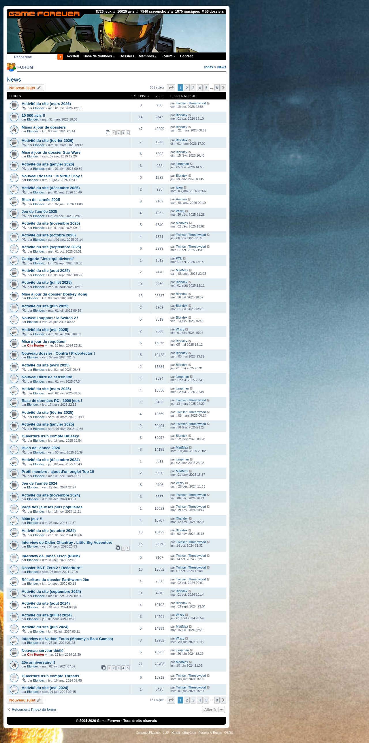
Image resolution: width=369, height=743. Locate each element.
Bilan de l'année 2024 (41, 448)
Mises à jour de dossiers (44, 127)
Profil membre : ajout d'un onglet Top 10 (58, 471)
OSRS (228, 732)
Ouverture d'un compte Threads (50, 676)
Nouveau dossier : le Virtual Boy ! (52, 176)
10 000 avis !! (33, 115)
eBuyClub (189, 732)
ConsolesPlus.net (148, 732)
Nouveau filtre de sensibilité (47, 377)
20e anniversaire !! (38, 662)
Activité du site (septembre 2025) (51, 247)
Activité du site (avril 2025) (45, 365)
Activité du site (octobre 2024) (49, 530)
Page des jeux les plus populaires (52, 507)
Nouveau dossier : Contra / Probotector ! (58, 353)
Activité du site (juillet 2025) (47, 282)
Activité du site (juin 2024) (45, 627)
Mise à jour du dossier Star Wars (51, 152)
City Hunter (35, 345)
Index (208, 67)
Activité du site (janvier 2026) (48, 164)
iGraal (176, 732)
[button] (171, 87)
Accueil (73, 56)
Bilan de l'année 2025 (41, 199)
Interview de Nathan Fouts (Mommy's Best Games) (67, 639)
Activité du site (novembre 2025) (51, 223)
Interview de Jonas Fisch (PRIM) (51, 556)
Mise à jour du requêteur (44, 341)
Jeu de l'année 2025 (39, 211)
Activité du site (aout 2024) (46, 603)
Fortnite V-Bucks (210, 732)
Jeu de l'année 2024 (39, 483)
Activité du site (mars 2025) (46, 389)
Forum (168, 56)
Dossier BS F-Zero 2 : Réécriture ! (52, 568)
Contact (186, 56)
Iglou (179, 187)
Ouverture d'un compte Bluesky (50, 436)
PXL (179, 258)
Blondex (39, 108)
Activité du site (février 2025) (48, 412)
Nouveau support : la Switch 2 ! (50, 318)
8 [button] (217, 87)
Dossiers (127, 56)
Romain (181, 199)
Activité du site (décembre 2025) (51, 188)
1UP (166, 732)
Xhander (182, 518)
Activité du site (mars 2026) (46, 103)
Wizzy (180, 211)
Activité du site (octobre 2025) (49, 235)
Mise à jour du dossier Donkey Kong (54, 294)
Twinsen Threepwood (191, 103)
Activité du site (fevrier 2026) (48, 140)
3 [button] (193, 87)
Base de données (99, 56)
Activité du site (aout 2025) (46, 270)
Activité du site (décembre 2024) (51, 460)
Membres (148, 56)
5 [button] (206, 87)
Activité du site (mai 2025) (45, 330)
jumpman (182, 163)
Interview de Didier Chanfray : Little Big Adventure (67, 542)
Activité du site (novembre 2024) (51, 495)
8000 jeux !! (32, 519)
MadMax (182, 223)
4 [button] (200, 87)
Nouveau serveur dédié (42, 650)
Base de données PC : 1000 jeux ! (52, 400)
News (221, 67)
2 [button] (187, 87)
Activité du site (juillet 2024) (47, 615)
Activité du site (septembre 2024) (51, 591)
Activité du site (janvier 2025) (48, 424)
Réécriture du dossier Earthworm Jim (55, 580)
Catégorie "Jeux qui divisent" (48, 259)
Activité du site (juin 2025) (45, 306)
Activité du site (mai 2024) (45, 688)
